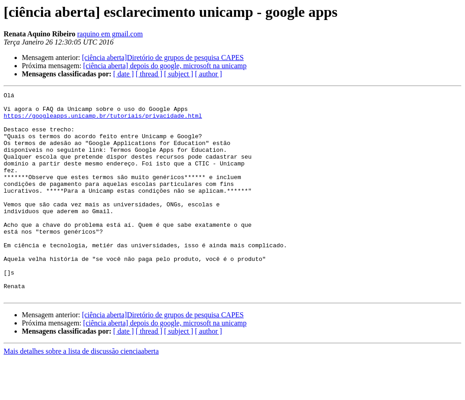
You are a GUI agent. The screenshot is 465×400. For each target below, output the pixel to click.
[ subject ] (178, 74)
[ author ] (208, 74)
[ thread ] (149, 74)
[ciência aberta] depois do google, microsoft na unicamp (165, 66)
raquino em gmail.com (110, 34)
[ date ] (123, 74)
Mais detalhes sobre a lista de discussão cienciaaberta (81, 392)
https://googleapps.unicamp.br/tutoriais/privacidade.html (103, 121)
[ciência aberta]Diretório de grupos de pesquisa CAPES (162, 57)
